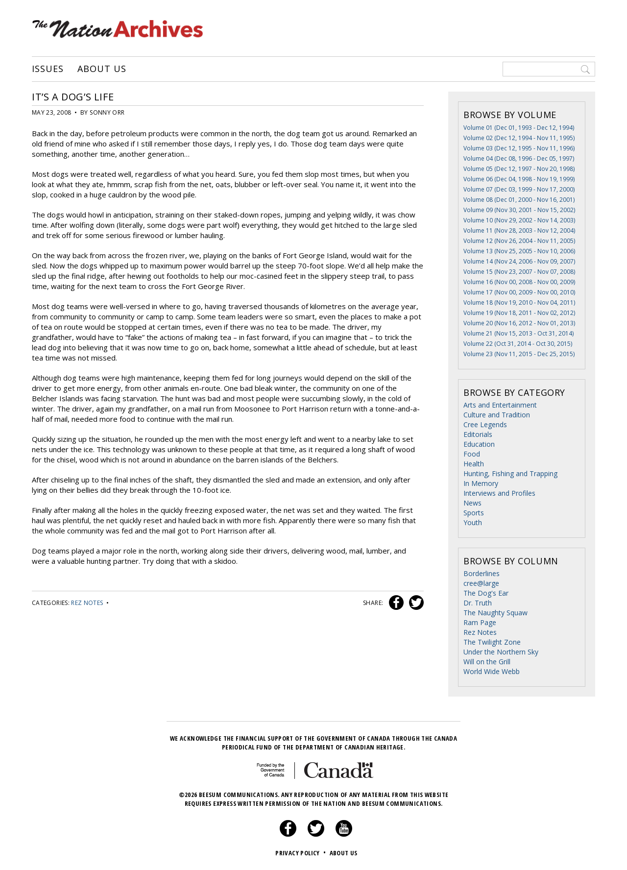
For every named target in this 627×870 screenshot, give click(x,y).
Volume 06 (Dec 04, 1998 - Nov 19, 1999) (519, 179)
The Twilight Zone (492, 642)
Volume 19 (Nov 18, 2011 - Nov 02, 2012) (519, 313)
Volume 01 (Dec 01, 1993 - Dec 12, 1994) (518, 127)
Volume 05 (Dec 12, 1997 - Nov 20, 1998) (519, 169)
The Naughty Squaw (495, 612)
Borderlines (481, 573)
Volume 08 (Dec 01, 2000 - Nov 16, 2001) (519, 199)
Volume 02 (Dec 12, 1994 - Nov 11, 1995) (519, 138)
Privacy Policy (301, 852)
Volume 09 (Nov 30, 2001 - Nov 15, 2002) (519, 210)
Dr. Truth (477, 602)
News (472, 503)
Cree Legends (485, 424)
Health (473, 463)
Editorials (477, 434)
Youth (472, 522)
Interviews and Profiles (499, 493)
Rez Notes (87, 603)
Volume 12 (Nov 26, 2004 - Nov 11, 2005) (519, 241)
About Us (101, 69)
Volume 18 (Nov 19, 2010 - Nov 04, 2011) (519, 302)
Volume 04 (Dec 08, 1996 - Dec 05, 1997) (518, 158)
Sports (473, 512)
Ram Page (479, 622)
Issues (47, 69)
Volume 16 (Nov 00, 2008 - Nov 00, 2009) (519, 282)
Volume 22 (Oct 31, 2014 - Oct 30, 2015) (517, 343)
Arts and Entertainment (500, 405)
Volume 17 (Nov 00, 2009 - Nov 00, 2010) (519, 292)
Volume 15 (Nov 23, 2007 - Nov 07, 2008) (519, 271)
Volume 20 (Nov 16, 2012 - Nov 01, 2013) (519, 323)
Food (471, 454)
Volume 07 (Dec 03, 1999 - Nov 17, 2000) (519, 189)
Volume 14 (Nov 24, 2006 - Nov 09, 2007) (519, 261)
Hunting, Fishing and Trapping (510, 473)
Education (479, 444)
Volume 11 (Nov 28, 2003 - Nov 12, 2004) (519, 230)
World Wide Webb (491, 671)
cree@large (481, 583)
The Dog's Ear (485, 593)
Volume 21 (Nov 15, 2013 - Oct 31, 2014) (518, 333)
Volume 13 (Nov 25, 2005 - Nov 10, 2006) (519, 251)
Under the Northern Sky (500, 651)
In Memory (480, 483)
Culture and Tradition (496, 414)
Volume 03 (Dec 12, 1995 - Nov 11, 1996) (519, 148)
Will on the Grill (486, 661)
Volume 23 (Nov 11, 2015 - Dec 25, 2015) (519, 354)
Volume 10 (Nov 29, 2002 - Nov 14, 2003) (519, 220)
